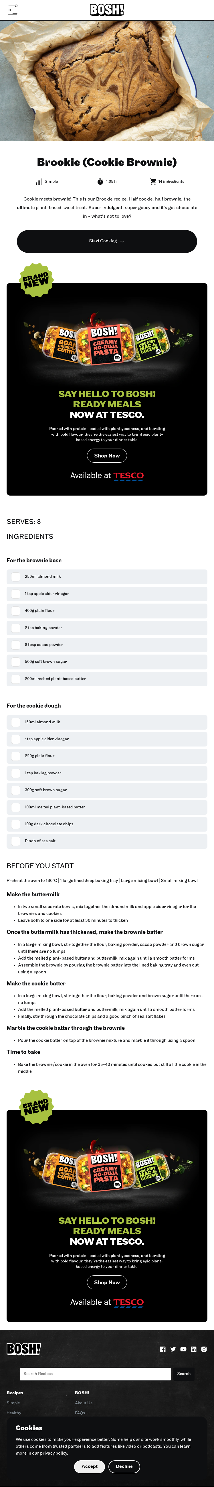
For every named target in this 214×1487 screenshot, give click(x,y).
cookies (39, 1439)
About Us (83, 1403)
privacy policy (53, 1453)
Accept (90, 1466)
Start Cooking (103, 241)
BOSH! (82, 1393)
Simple (13, 1403)
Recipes (15, 1393)
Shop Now (107, 456)
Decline (124, 1466)
